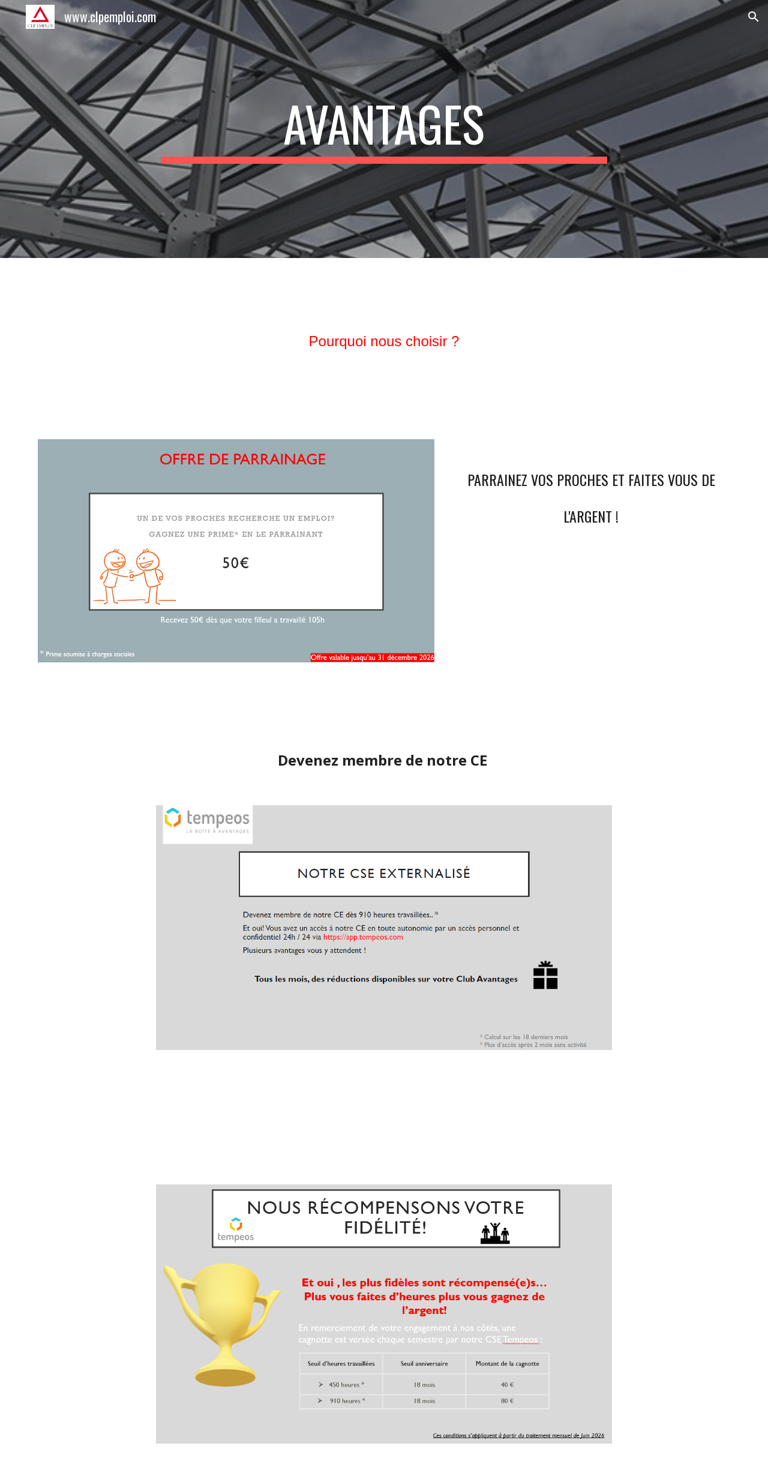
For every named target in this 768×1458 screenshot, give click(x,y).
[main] (384, 129)
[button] (753, 16)
